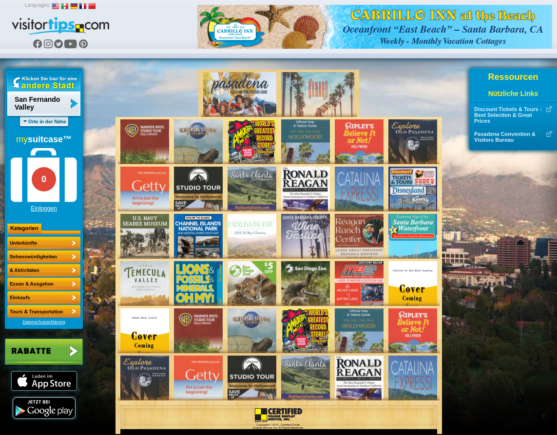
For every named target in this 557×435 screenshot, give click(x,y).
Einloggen (44, 208)
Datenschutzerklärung (43, 322)
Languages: (37, 5)
